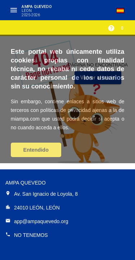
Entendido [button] (36, 150)
